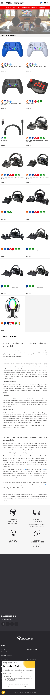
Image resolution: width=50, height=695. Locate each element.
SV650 (24, 469)
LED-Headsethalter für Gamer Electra (12, 324)
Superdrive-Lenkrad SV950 (9, 214)
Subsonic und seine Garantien (13, 521)
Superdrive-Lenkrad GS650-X (34, 251)
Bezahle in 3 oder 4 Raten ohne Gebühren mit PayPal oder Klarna (25, 8)
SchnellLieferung (37, 520)
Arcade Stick (30, 103)
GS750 (43, 469)
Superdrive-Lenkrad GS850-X (9, 287)
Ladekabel (4, 140)
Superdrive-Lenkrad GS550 (34, 214)
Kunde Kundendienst (37, 541)
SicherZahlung (13, 541)
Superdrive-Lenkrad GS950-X (34, 287)
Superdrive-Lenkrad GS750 (9, 251)
